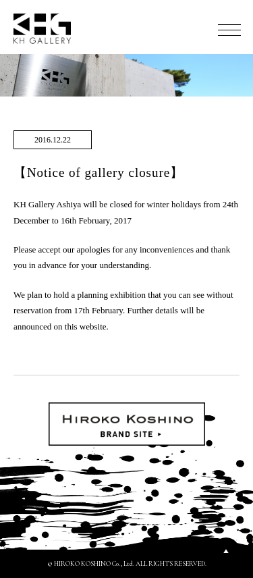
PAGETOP (226, 550)
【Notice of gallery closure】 (98, 172)
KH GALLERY (42, 29)
